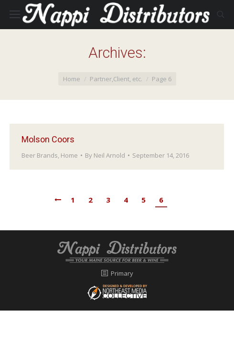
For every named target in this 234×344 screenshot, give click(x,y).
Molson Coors (47, 139)
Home (71, 79)
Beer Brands (39, 155)
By (105, 155)
